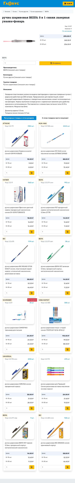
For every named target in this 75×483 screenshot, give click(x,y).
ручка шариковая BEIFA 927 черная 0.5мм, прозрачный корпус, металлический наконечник (18, 445)
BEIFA (47, 11)
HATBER (6, 180)
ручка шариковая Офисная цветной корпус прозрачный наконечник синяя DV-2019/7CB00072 (19, 210)
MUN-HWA (43, 123)
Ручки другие (23, 11)
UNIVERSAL (7, 356)
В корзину (55, 63)
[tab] (19, 118)
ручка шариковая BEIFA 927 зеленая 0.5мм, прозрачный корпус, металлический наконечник (55, 268)
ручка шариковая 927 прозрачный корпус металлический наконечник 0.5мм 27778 (55, 210)
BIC (4, 239)
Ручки (15, 11)
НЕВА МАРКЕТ (44, 300)
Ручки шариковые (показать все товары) (19, 85)
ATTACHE (6, 123)
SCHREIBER (7, 300)
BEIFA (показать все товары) (14, 70)
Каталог (7, 11)
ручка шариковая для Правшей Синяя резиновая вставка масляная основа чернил (55, 386)
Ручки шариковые (37, 11)
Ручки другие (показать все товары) (17, 77)
